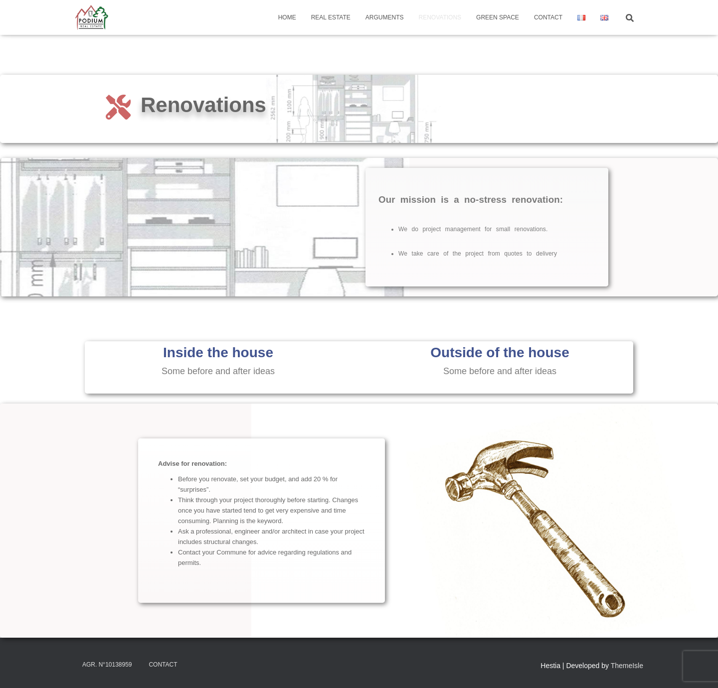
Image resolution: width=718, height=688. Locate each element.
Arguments (384, 17)
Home (287, 17)
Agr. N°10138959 (107, 664)
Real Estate (331, 17)
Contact (548, 17)
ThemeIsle (627, 666)
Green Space (497, 17)
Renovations (440, 17)
